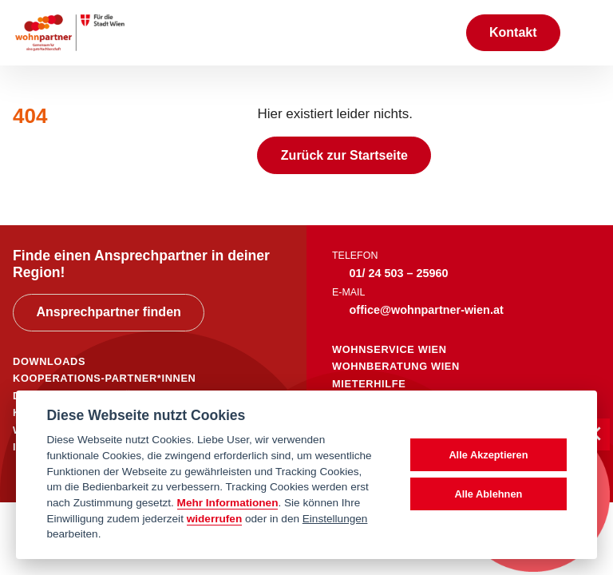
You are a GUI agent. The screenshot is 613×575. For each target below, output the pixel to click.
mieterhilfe (368, 384)
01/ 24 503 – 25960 (399, 273)
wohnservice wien (389, 349)
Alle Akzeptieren (488, 455)
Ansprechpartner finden (108, 312)
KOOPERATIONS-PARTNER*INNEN (104, 378)
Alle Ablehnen (488, 494)
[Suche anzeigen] (436, 32)
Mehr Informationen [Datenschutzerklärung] (228, 503)
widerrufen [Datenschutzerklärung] (215, 519)
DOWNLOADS (49, 361)
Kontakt (513, 32)
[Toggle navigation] (586, 32)
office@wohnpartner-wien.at (427, 309)
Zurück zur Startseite (344, 155)
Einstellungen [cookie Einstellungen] (335, 519)
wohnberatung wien (396, 366)
